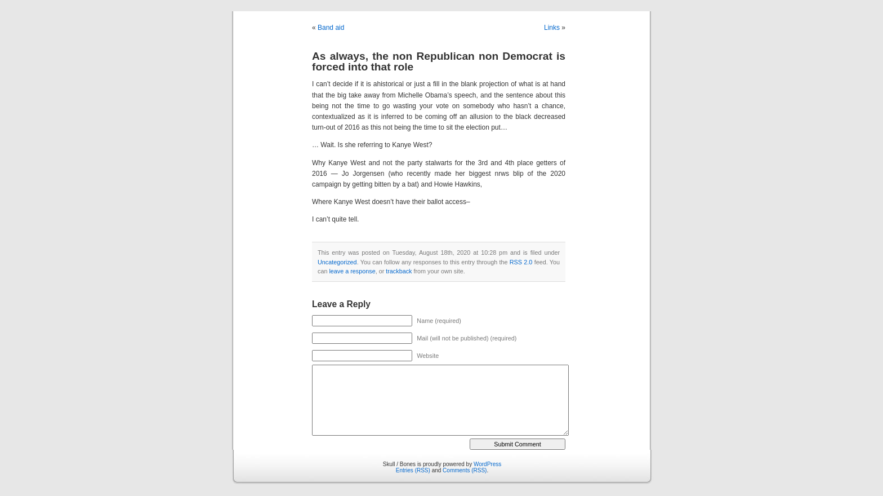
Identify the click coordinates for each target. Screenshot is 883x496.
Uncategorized (337, 262)
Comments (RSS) (465, 470)
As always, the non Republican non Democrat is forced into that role (438, 61)
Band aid (331, 28)
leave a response (352, 271)
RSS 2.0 (521, 262)
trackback (399, 271)
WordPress (487, 464)
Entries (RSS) (413, 470)
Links (552, 28)
